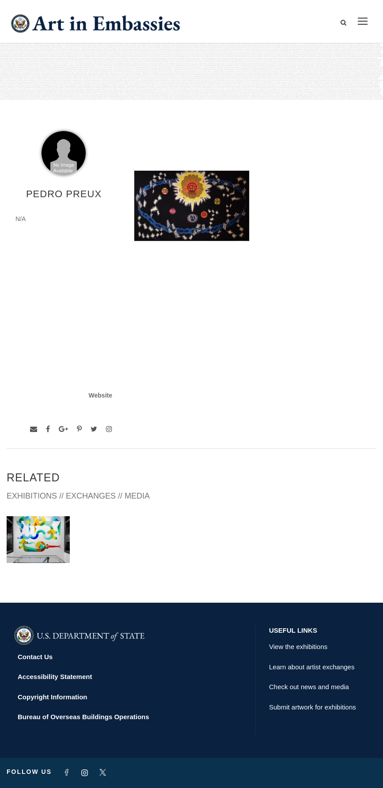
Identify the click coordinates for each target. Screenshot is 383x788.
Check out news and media (309, 686)
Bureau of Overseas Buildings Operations (83, 716)
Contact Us (35, 656)
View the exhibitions (298, 646)
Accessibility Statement (55, 676)
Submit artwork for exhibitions (312, 707)
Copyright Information (52, 697)
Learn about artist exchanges (311, 667)
